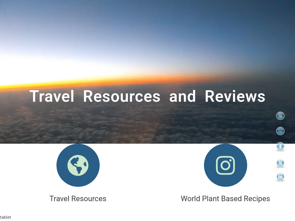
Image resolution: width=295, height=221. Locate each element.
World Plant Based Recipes (225, 198)
